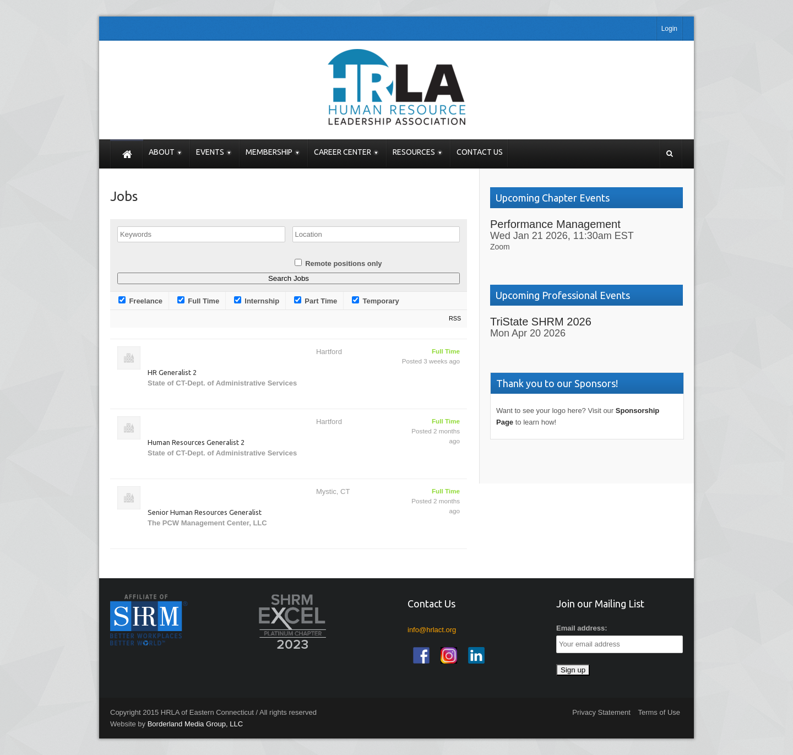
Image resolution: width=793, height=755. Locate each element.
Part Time (316, 300)
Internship (256, 300)
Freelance (140, 300)
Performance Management (555, 224)
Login (669, 28)
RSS (455, 318)
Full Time (198, 300)
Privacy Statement (601, 712)
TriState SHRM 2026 (540, 322)
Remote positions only (343, 263)
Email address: (581, 628)
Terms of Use (659, 712)
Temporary (375, 300)
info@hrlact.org (432, 630)
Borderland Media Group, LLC (195, 724)
